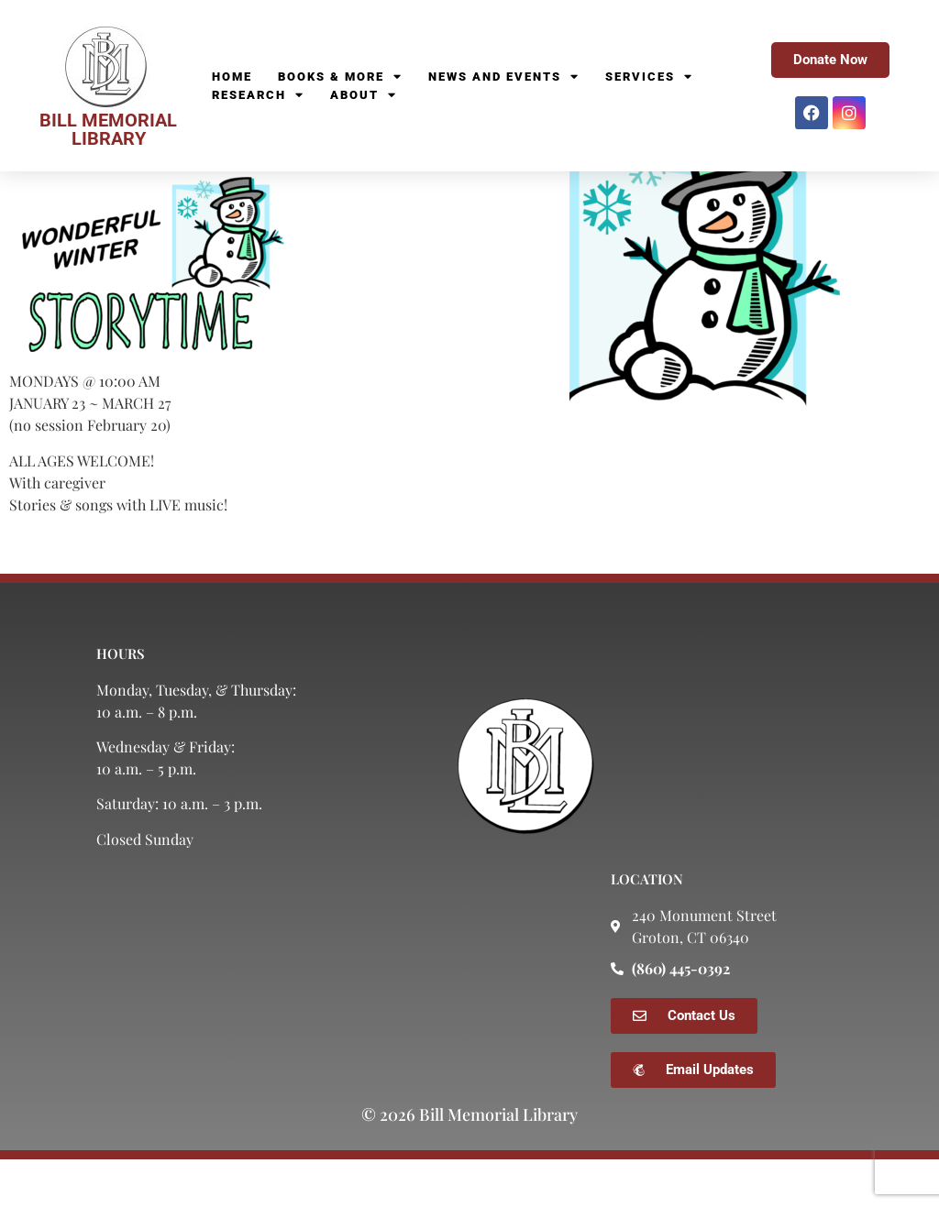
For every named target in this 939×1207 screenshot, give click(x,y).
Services (649, 77)
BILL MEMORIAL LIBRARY (108, 129)
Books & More (340, 77)
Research (258, 95)
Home (232, 76)
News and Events (504, 77)
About (363, 95)
